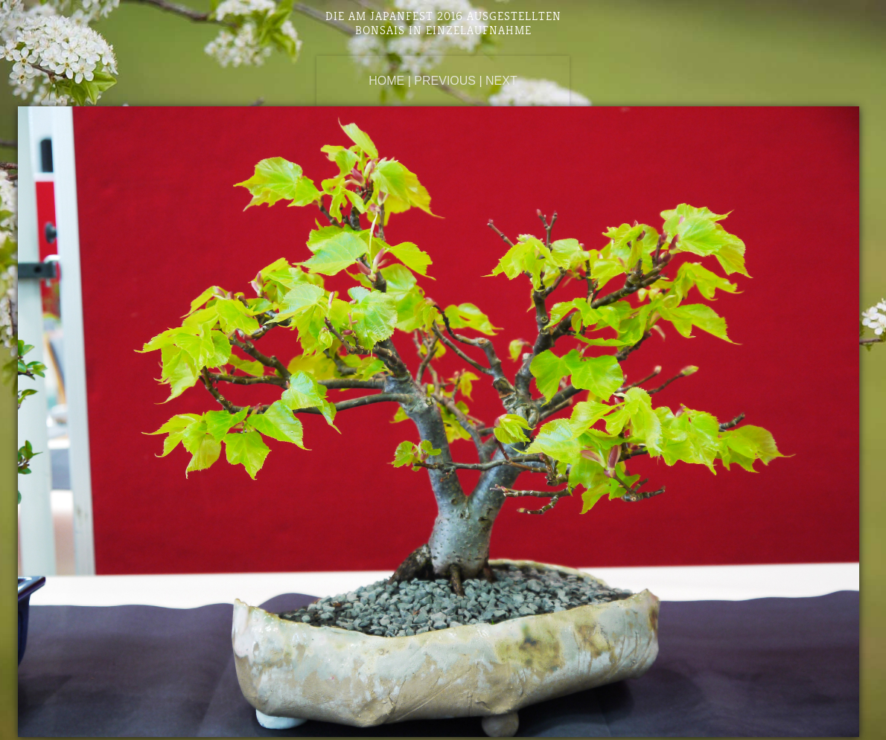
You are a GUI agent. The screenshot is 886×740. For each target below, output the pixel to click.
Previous (445, 80)
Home (386, 80)
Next (501, 80)
